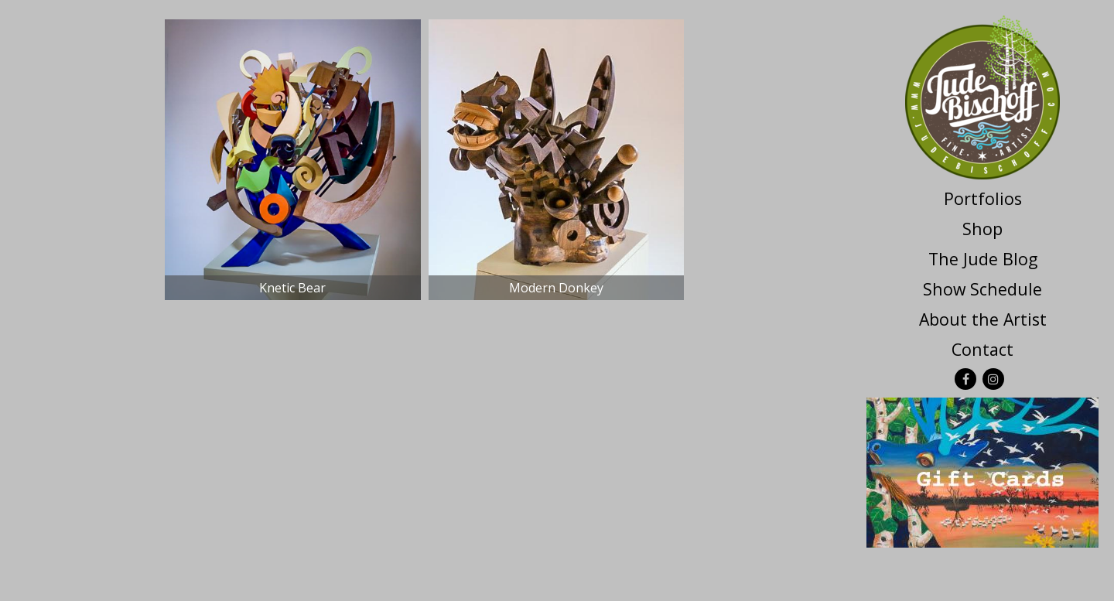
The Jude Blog (982, 259)
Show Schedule (982, 289)
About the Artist (983, 319)
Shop (982, 228)
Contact (982, 349)
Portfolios (983, 198)
